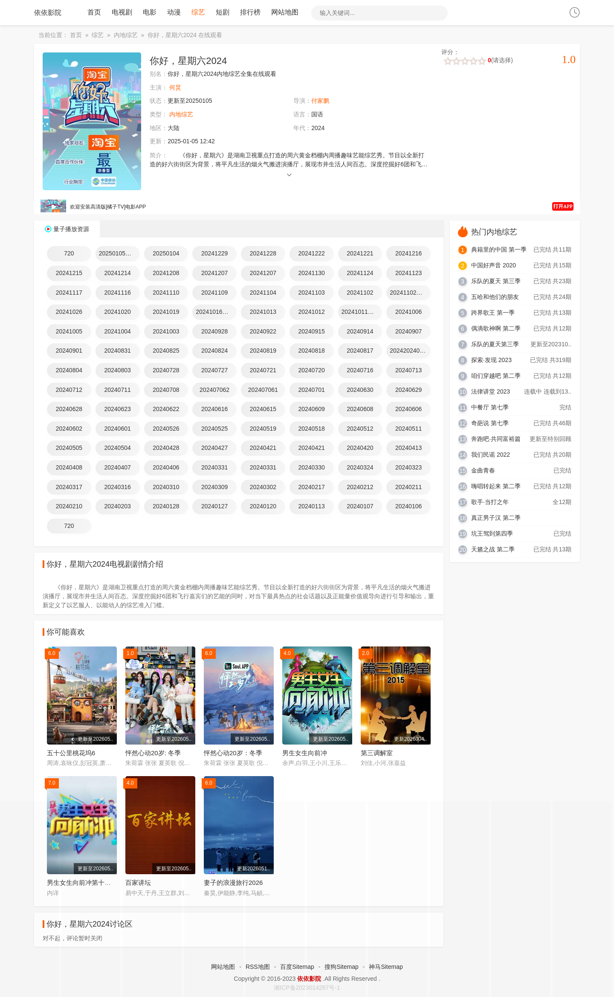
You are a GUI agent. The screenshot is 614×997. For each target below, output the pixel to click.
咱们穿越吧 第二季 (496, 376)
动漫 (174, 12)
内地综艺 (126, 35)
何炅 (175, 87)
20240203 (117, 506)
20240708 (166, 390)
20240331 (214, 467)
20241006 (408, 312)
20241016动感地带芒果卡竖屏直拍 (216, 312)
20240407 (117, 467)
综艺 (198, 12)
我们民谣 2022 (490, 455)
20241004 (117, 331)
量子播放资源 (71, 229)
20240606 (408, 409)
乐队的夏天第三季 (495, 344)
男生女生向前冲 (304, 753)
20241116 (117, 293)
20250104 (166, 253)
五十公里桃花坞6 (71, 753)
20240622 (166, 409)
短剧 (222, 12)
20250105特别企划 (119, 253)
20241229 (214, 253)
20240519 (263, 429)
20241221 (360, 253)
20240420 (360, 448)
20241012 (311, 312)
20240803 (117, 370)
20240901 (69, 351)
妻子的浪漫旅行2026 (233, 883)
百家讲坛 (138, 883)
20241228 (263, 253)
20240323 (408, 467)
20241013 (263, 312)
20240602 (69, 429)
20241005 (69, 331)
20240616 (214, 409)
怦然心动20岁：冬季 (233, 753)
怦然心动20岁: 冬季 (153, 753)
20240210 (69, 506)
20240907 (408, 331)
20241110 (166, 293)
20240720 (311, 370)
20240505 (69, 448)
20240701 (311, 390)
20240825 (166, 351)
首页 (94, 12)
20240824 (214, 351)
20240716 (360, 370)
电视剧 (122, 12)
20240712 (69, 390)
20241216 (408, 253)
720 (69, 253)
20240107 (360, 506)
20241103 (311, 293)
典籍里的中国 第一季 (499, 249)
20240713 (408, 370)
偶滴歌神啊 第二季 (496, 328)
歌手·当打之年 (490, 502)
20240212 (360, 487)
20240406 (166, 467)
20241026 (69, 312)
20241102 (360, 293)
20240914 (360, 331)
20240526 (166, 429)
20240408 (69, 467)
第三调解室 (377, 753)
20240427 (214, 448)
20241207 (214, 273)
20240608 (360, 409)
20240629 (408, 390)
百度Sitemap (297, 967)
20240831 (117, 351)
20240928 (214, 331)
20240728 (166, 370)
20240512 (360, 429)
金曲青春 (483, 470)
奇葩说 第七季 (490, 423)
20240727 (214, 370)
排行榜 (250, 12)
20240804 (69, 370)
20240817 (360, 351)
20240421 (263, 448)
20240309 (214, 487)
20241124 (360, 273)
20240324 (360, 467)
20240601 (117, 429)
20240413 (408, 448)
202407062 (214, 390)
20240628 (69, 409)
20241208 (166, 273)
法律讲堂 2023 (490, 391)
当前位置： (53, 35)
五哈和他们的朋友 (495, 297)
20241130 (311, 273)
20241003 (166, 331)
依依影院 (47, 12)
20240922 (263, 331)
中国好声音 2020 (493, 265)
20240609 (311, 409)
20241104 (263, 293)
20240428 (166, 448)
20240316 (117, 487)
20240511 (408, 429)
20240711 (117, 390)
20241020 (117, 312)
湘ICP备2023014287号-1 (307, 988)
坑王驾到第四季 (492, 533)
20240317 (69, 487)
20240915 (311, 331)
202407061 (263, 390)
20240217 (311, 487)
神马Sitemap (386, 967)
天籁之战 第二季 (493, 549)
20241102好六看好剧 (410, 293)
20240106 (408, 506)
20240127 (214, 506)
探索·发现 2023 (491, 360)
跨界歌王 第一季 (493, 313)
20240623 (117, 409)
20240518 (311, 429)
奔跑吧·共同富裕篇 (496, 439)
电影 (149, 12)
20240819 (263, 351)
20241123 (408, 273)
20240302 (263, 487)
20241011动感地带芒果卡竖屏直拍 (362, 312)
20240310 (166, 487)
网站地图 (284, 12)
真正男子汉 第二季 (496, 518)
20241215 (69, 273)
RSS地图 (258, 967)
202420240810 (409, 351)
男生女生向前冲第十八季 (82, 883)
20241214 (117, 273)
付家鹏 (320, 101)
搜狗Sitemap (341, 967)
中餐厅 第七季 (490, 407)
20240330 (311, 467)
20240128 (166, 506)
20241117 (69, 293)
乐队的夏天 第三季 (496, 281)
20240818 (311, 351)
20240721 (263, 370)
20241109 (214, 293)
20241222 (311, 253)
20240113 (311, 506)
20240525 (214, 429)
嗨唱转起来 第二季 (496, 486)
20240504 (117, 448)
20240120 (263, 506)
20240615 (263, 409)
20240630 (360, 390)
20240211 (408, 487)
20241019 (166, 312)
